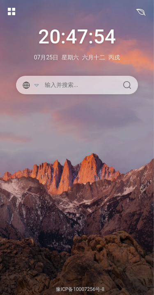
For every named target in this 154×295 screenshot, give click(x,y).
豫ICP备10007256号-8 (80, 289)
